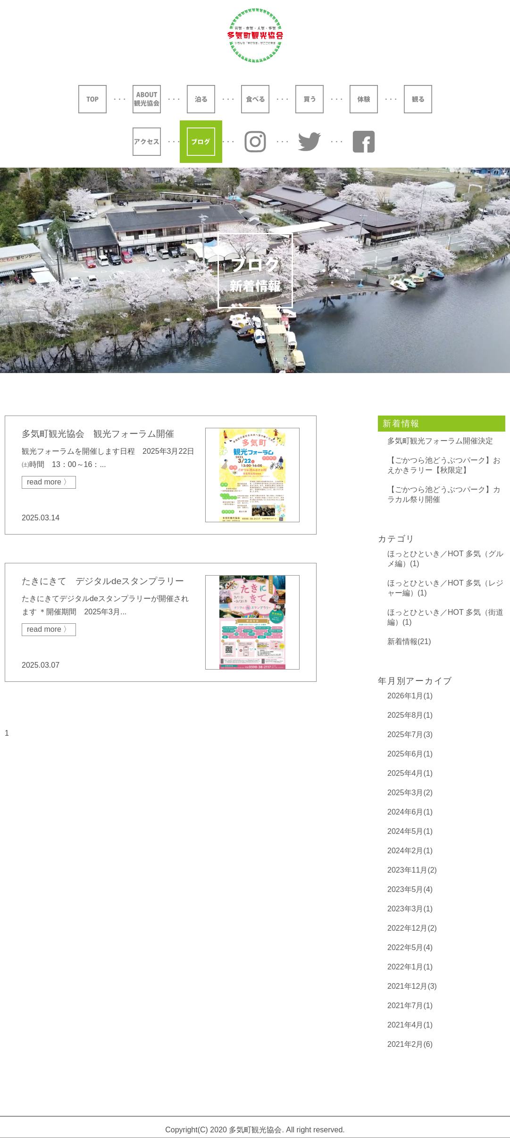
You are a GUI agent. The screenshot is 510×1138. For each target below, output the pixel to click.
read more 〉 (49, 482)
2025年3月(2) (410, 793)
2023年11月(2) (412, 870)
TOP (92, 99)
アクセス (147, 141)
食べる (255, 99)
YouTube (364, 141)
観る (418, 99)
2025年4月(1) (410, 773)
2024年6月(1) (410, 812)
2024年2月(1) (410, 851)
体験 (364, 99)
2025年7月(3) (410, 734)
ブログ (201, 141)
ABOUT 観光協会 (147, 99)
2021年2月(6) (410, 1044)
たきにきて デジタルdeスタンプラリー (103, 581)
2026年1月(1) (410, 696)
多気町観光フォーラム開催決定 (440, 441)
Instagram (255, 141)
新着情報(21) (409, 641)
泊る (201, 99)
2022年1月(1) (410, 967)
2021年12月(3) (412, 986)
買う (309, 99)
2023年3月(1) (410, 909)
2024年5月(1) (410, 831)
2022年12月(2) (412, 928)
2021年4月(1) (410, 1025)
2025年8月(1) (410, 715)
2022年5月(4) (410, 947)
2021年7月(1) (410, 1006)
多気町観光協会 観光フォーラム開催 (98, 434)
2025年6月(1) (410, 754)
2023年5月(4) (410, 889)
